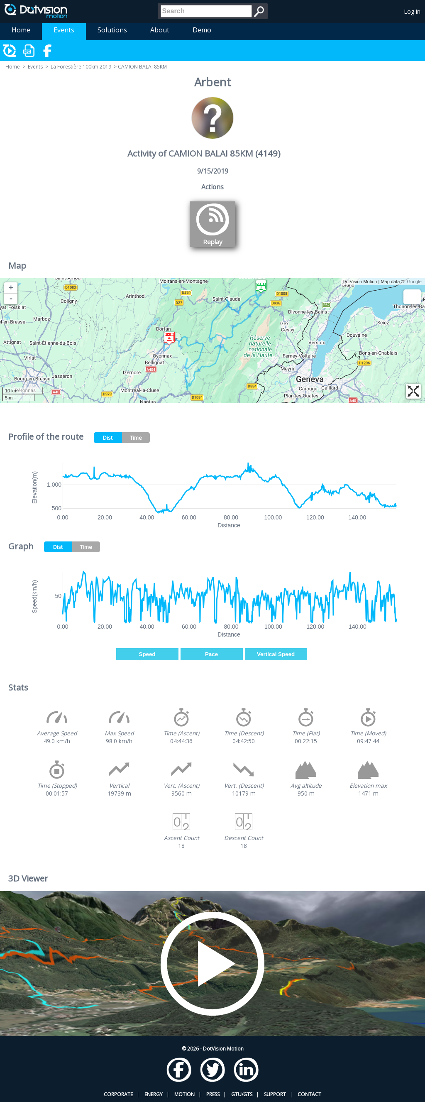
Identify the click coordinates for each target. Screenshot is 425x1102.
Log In (412, 11)
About (159, 29)
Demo (202, 29)
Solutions (112, 29)
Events (64, 29)
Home (21, 29)
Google (414, 281)
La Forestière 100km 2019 (81, 66)
